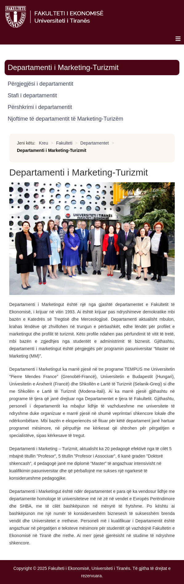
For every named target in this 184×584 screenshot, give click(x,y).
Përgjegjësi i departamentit (40, 84)
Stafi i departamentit (32, 95)
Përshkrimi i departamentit (40, 107)
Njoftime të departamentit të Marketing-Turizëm (65, 119)
